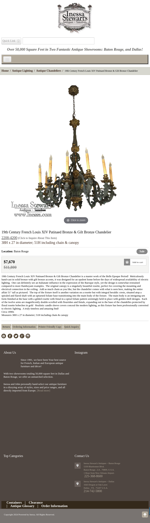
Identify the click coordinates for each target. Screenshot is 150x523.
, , (96, 488)
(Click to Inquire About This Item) (37, 238)
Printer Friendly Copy (49, 326)
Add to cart (136, 262)
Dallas (137, 49)
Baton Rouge (114, 49)
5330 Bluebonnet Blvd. (94, 466)
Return (6, 326)
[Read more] (43, 390)
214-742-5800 (93, 491)
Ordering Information (24, 326)
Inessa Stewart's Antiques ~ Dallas (99, 481)
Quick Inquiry (71, 326)
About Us (9, 352)
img (11, 364)
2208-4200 (9, 238)
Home (5, 70)
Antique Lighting (22, 70)
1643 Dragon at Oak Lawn (95, 484)
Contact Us (82, 456)
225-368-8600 (93, 476)
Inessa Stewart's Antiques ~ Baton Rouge (102, 463)
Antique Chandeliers (48, 70)
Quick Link (8, 40)
